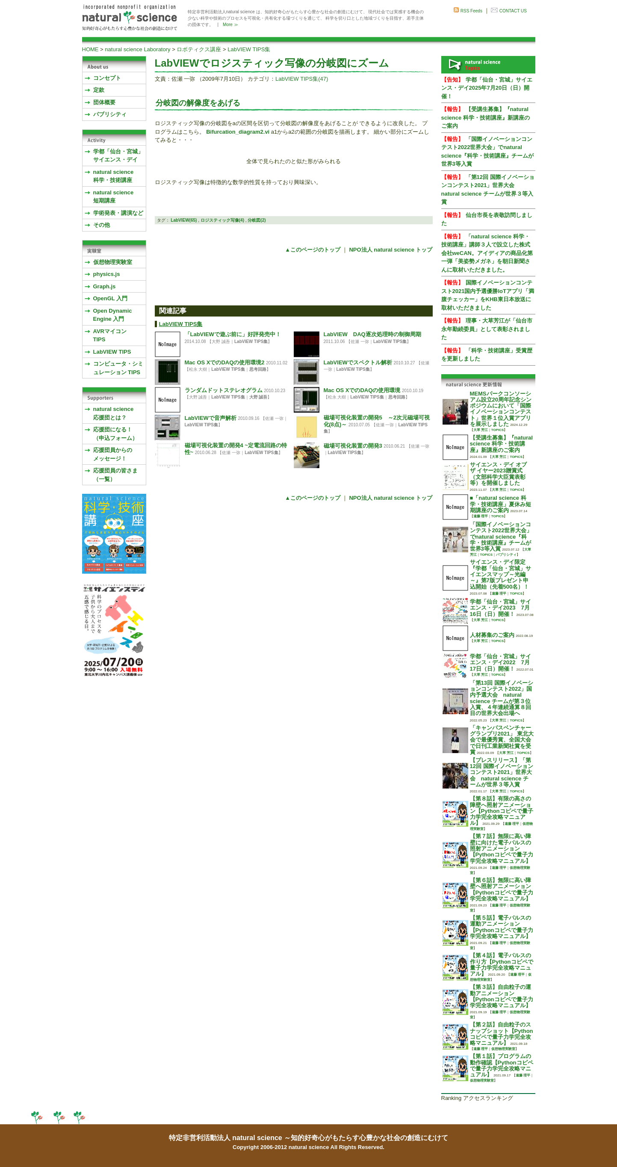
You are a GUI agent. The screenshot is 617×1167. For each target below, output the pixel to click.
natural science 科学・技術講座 (113, 176)
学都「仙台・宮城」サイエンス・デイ (118, 155)
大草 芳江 (480, 430)
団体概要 (104, 102)
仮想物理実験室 (112, 262)
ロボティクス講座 (199, 49)
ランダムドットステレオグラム (224, 390)
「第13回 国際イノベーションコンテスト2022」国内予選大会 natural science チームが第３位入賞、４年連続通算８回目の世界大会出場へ (501, 698)
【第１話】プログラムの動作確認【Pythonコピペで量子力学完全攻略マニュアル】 (501, 1065)
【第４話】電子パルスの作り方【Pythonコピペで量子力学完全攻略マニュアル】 (501, 964)
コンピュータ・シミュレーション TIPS (118, 368)
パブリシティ (110, 114)
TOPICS (497, 430)
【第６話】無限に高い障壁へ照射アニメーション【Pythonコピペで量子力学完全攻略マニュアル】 (501, 889)
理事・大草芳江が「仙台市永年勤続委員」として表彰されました (486, 328)
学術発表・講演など (118, 213)
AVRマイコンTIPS (110, 335)
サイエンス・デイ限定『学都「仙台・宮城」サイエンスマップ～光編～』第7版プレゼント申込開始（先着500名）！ (500, 574)
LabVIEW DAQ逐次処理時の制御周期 (372, 334)
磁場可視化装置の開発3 (353, 446)
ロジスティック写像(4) (222, 220)
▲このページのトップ (312, 249)
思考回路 (257, 369)
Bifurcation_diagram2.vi (237, 132)
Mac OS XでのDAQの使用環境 (362, 390)
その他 (101, 225)
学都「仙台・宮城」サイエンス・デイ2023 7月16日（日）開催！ (500, 607)
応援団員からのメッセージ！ (112, 454)
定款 (98, 90)
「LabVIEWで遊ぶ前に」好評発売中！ (233, 334)
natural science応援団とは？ (113, 413)
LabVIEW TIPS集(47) (301, 79)
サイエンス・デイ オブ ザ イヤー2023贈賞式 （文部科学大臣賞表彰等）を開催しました (498, 473)
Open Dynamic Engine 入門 (112, 315)
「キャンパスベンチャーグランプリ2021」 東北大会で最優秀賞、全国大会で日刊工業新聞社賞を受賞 (502, 739)
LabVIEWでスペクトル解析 (358, 362)
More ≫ (230, 24)
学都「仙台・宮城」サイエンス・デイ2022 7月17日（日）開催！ (500, 662)
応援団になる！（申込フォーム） (115, 433)
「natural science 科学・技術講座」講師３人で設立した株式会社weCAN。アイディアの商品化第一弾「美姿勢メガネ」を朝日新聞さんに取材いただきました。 (487, 253)
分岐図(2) (257, 220)
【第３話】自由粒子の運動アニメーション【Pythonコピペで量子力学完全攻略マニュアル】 (501, 996)
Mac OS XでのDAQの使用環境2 (225, 362)
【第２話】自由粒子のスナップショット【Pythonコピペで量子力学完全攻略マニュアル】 (501, 1033)
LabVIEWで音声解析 (210, 418)
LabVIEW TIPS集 (248, 49)
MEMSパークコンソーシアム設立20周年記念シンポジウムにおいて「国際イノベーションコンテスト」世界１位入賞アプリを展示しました (500, 408)
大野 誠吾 (258, 397)
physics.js (106, 274)
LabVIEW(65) (184, 220)
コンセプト (107, 78)
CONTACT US (513, 11)
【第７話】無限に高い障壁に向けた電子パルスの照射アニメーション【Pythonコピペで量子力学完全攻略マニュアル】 (501, 848)
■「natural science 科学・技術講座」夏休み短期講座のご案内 (500, 504)
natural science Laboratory (137, 49)
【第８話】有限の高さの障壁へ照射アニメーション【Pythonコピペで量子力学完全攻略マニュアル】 (501, 810)
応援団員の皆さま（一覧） (115, 474)
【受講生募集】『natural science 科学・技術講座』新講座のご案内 (485, 117)
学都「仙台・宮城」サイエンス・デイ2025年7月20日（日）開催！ (486, 88)
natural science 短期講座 (113, 196)
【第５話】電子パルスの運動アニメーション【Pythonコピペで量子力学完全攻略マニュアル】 (501, 927)
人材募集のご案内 (492, 635)
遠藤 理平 (480, 516)
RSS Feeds (471, 11)
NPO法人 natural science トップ (390, 249)
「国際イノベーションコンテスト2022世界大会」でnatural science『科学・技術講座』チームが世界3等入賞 (501, 536)
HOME (90, 49)
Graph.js (104, 286)
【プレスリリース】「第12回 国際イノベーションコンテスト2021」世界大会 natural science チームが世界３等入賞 (501, 772)
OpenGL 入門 (110, 298)
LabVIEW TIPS (112, 352)
